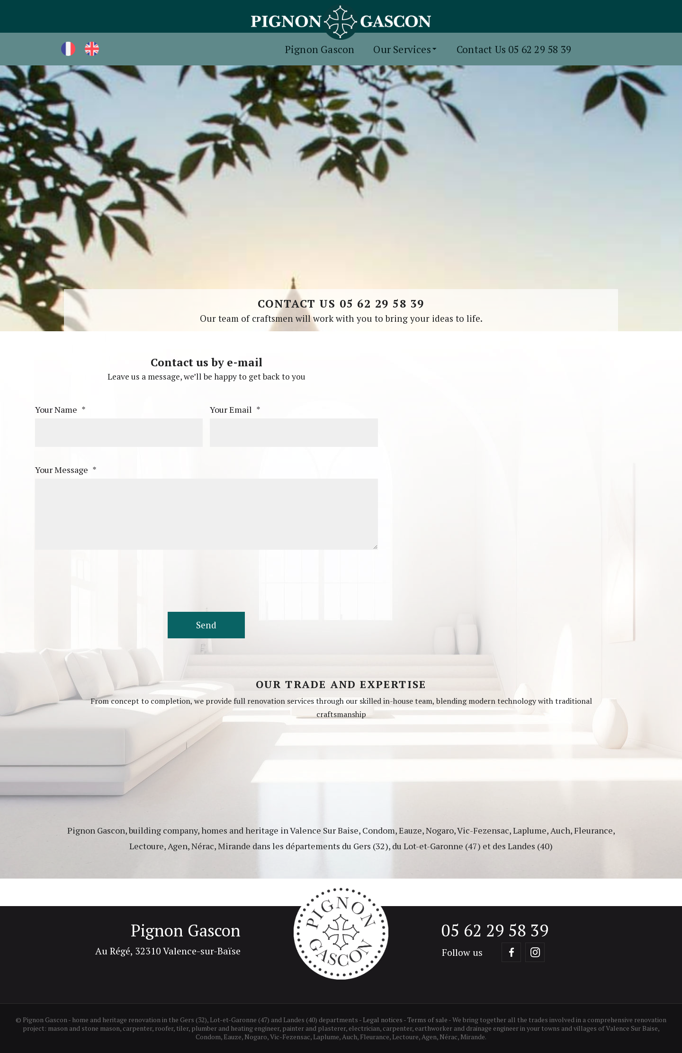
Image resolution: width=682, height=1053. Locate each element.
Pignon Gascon (320, 49)
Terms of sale (427, 1019)
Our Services (405, 49)
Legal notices (383, 1019)
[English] (92, 49)
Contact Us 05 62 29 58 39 (514, 49)
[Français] (68, 49)
